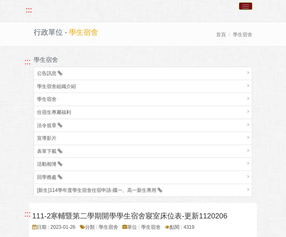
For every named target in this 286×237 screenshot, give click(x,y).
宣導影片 (46, 138)
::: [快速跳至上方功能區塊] (29, 10)
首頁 (221, 34)
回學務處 (49, 177)
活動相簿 (49, 164)
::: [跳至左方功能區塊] (27, 61)
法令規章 (49, 125)
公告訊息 (49, 73)
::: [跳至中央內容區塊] (27, 214)
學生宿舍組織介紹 (56, 86)
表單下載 (49, 151)
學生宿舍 (242, 34)
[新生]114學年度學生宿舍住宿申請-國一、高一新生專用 (99, 190)
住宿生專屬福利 (54, 112)
